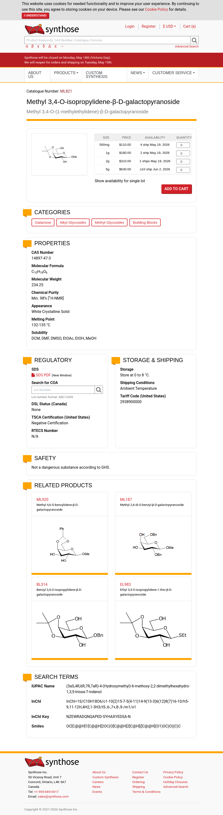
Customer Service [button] (172, 73)
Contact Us (140, 772)
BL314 (42, 584)
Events (97, 792)
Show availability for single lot (120, 181)
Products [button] (64, 73)
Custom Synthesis (96, 75)
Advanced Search (187, 46)
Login (129, 26)
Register (149, 26)
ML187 (126, 499)
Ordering (138, 782)
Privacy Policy (173, 772)
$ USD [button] (168, 26)
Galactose (43, 222)
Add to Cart (176, 189)
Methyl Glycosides (109, 222)
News (96, 787)
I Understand (35, 15)
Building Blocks (145, 222)
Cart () (189, 26)
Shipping (138, 787)
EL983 (125, 584)
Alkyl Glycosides (73, 222)
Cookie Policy (156, 9)
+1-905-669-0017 (46, 792)
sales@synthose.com (53, 796)
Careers (98, 782)
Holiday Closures (175, 782)
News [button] (136, 73)
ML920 (42, 499)
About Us (34, 75)
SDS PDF (41, 375)
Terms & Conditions (146, 792)
